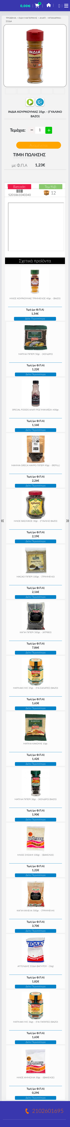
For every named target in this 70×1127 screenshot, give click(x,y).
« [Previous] (2, 520)
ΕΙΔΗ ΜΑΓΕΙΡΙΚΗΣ (28, 17)
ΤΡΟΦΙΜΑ (11, 17)
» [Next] (67, 520)
